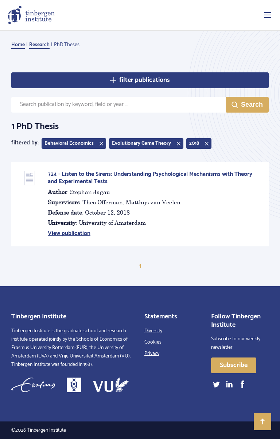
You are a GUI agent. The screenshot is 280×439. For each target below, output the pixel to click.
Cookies (153, 342)
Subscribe (234, 365)
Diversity (153, 331)
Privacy (151, 353)
